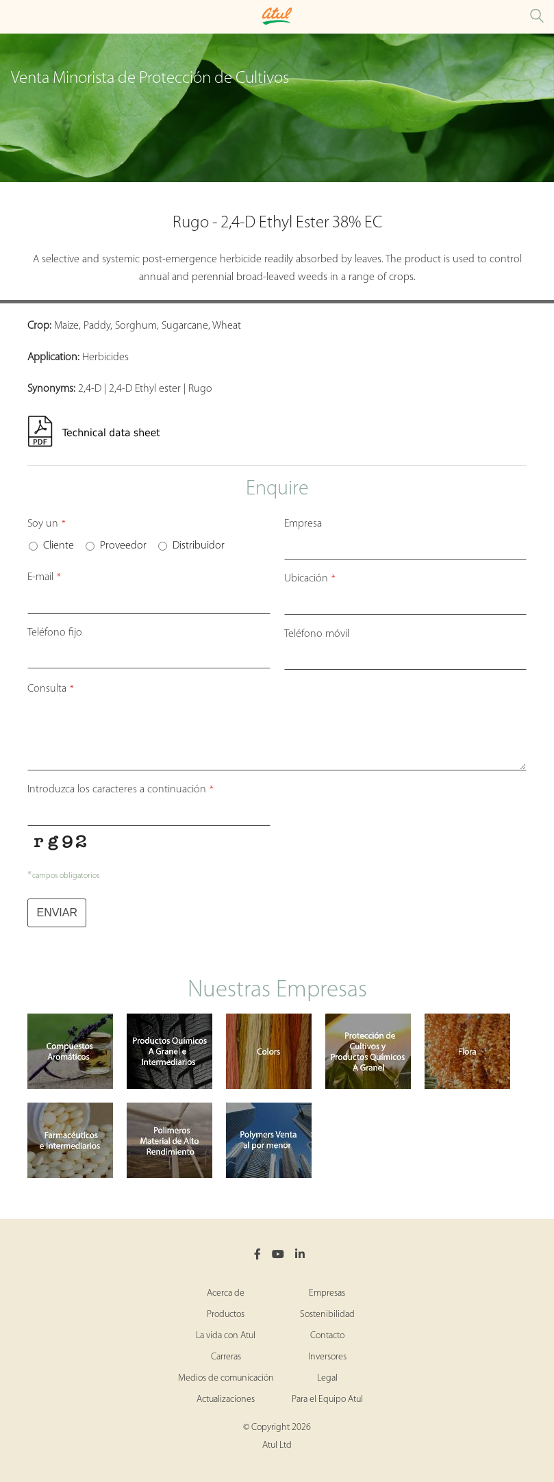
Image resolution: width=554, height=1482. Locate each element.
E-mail (44, 577)
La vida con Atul (225, 1336)
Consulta (50, 688)
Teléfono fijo (54, 632)
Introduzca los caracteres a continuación (120, 789)
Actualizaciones (226, 1399)
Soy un (46, 523)
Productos (225, 1314)
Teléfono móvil (316, 634)
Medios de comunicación (226, 1378)
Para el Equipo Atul (327, 1399)
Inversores (327, 1357)
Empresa (303, 523)
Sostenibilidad (327, 1314)
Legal (327, 1378)
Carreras (226, 1357)
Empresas (327, 1293)
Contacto (327, 1336)
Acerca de (225, 1293)
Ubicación (310, 578)
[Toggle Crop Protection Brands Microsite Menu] (13, 17)
